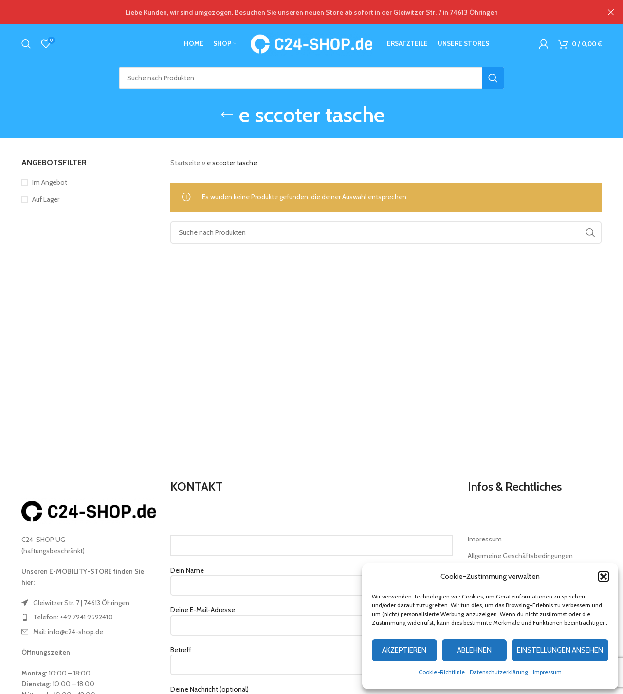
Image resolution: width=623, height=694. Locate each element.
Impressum (547, 671)
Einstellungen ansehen (560, 650)
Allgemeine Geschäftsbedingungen (520, 555)
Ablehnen (474, 650)
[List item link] (88, 603)
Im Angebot (49, 182)
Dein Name (311, 577)
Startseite (185, 162)
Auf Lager (45, 199)
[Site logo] (311, 43)
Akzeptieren (404, 650)
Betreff (311, 657)
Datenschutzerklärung (499, 671)
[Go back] (227, 115)
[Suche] (26, 44)
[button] (603, 576)
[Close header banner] (611, 12)
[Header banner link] (297, 12)
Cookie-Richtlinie (442, 671)
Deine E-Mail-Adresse (311, 617)
